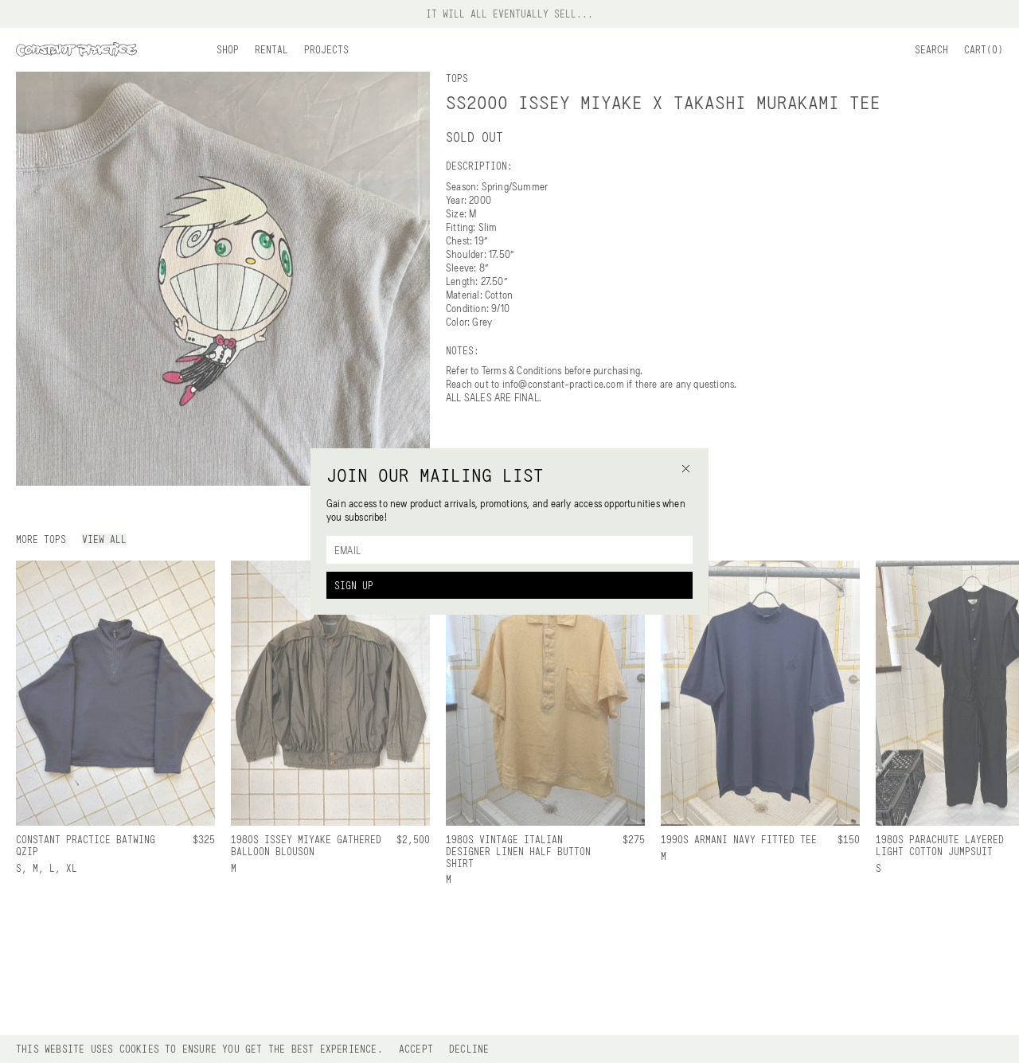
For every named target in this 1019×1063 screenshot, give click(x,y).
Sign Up (353, 585)
